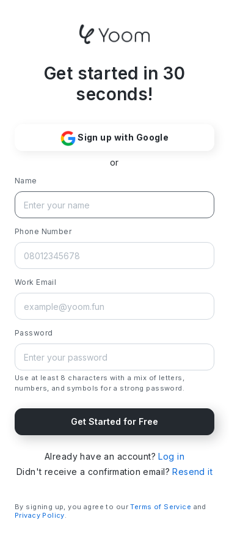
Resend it (192, 471)
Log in (171, 456)
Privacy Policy (40, 515)
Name (26, 180)
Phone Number (43, 231)
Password (34, 332)
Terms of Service (160, 506)
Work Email (35, 282)
